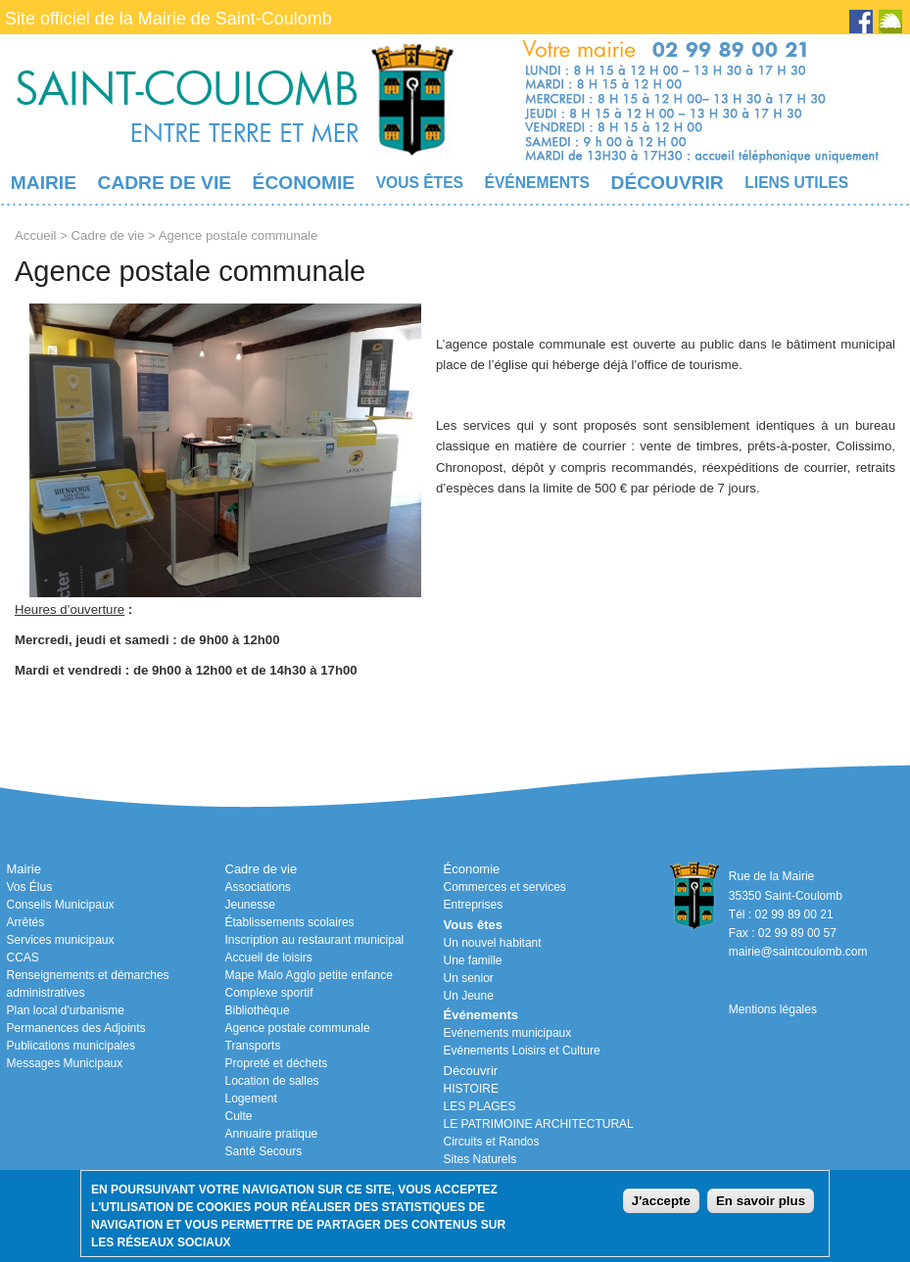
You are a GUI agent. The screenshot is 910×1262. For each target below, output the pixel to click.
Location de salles (272, 1081)
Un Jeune (469, 996)
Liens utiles (796, 182)
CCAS (23, 957)
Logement (251, 1098)
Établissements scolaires (290, 922)
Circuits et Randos (492, 1141)
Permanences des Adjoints (76, 1028)
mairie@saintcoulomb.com (798, 951)
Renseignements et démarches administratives (88, 984)
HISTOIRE (471, 1089)
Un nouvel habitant (493, 943)
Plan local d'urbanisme (65, 1010)
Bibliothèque (257, 1010)
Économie (304, 182)
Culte (239, 1116)
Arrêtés (26, 922)
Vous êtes (419, 182)
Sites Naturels (480, 1159)
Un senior (469, 978)
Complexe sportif (269, 993)
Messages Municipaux (65, 1063)
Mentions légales (773, 1009)
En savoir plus (760, 1200)
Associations (258, 887)
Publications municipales (71, 1045)
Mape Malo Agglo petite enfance (309, 975)
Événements (537, 182)
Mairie (43, 182)
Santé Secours (264, 1151)
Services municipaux (61, 940)
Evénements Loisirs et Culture (522, 1050)
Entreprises (473, 904)
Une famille (473, 960)
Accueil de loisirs (268, 957)
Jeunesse (250, 904)
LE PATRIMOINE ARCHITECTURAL (539, 1124)
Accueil (36, 235)
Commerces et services (505, 887)
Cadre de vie (164, 182)
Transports (253, 1045)
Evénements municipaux (508, 1033)
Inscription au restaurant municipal (315, 940)
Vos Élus (30, 887)
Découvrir (667, 182)
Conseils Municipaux (61, 904)
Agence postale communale (297, 1028)
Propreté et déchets (276, 1063)
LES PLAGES (480, 1106)
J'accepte (661, 1200)
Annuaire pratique (271, 1134)
